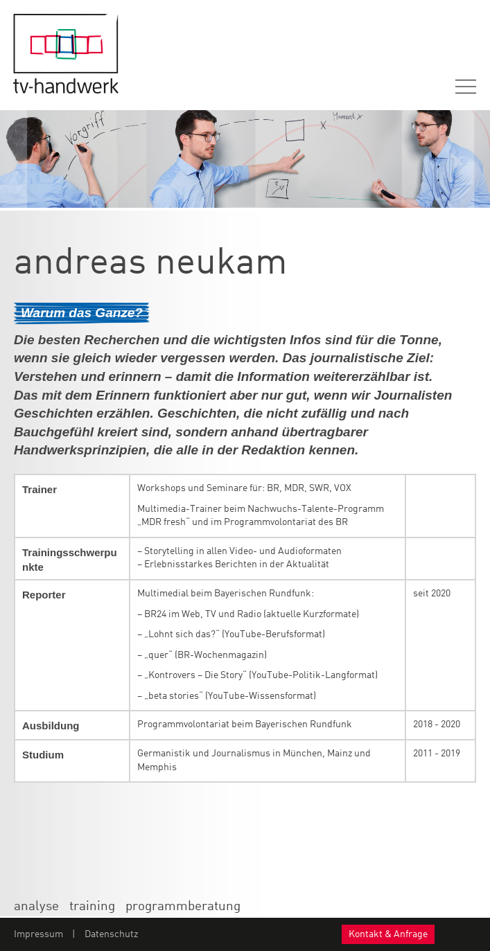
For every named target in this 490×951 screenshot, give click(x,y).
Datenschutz (111, 934)
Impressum (38, 934)
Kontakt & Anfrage (388, 934)
